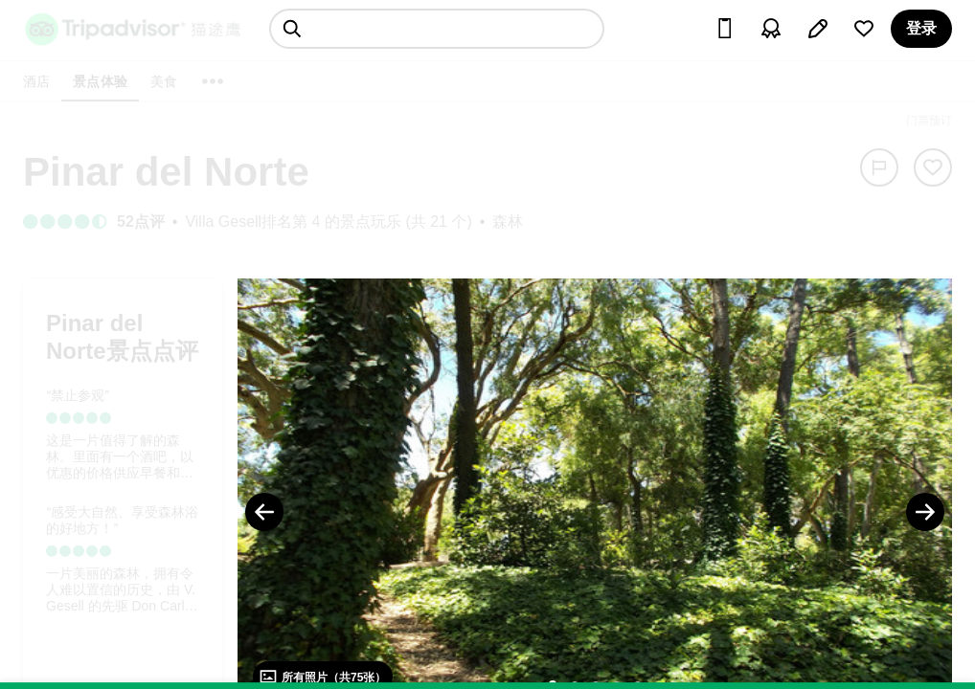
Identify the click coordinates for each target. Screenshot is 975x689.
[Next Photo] (925, 512)
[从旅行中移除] (933, 167)
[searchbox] (437, 29)
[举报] (879, 167)
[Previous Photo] (264, 512)
